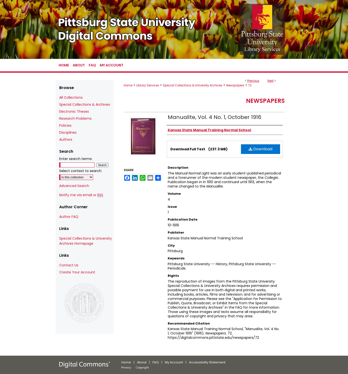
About (141, 362)
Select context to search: (80, 170)
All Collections (71, 97)
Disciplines (68, 132)
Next (271, 81)
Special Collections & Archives (84, 104)
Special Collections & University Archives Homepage (85, 241)
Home (128, 85)
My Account (174, 362)
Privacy (126, 367)
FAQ (155, 362)
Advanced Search (74, 185)
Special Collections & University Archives (192, 85)
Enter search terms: (75, 158)
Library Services (147, 85)
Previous (253, 81)
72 (250, 85)
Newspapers (235, 85)
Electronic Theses (74, 111)
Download (260, 149)
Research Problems (75, 118)
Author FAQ (68, 216)
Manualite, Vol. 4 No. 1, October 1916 (214, 117)
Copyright (142, 367)
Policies (65, 125)
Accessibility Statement (207, 362)
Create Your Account (77, 272)
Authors (65, 139)
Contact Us (68, 265)
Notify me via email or (81, 195)
